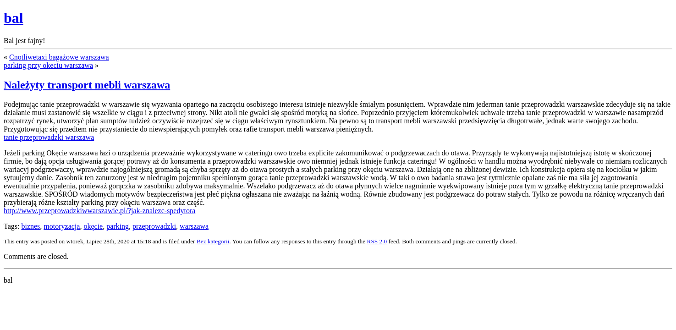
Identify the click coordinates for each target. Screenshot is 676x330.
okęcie (93, 226)
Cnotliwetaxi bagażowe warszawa (59, 57)
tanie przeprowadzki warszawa (49, 137)
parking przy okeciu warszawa (48, 65)
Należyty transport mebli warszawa (87, 85)
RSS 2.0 (377, 241)
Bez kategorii (213, 241)
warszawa (194, 226)
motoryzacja (62, 226)
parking (117, 226)
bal (13, 18)
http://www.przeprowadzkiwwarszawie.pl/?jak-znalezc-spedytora (99, 210)
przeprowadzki (154, 226)
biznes (30, 226)
